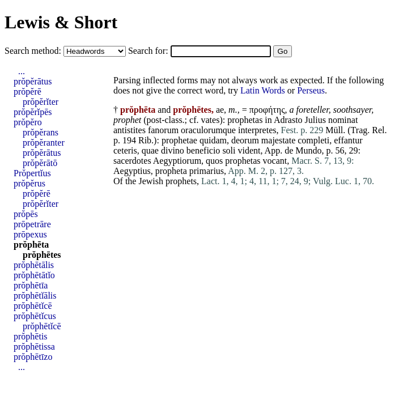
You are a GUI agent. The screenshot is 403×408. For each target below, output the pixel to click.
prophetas (244, 120)
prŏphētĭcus (35, 316)
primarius (206, 171)
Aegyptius (132, 171)
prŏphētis (31, 336)
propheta (171, 171)
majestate (278, 140)
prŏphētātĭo (34, 275)
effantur (348, 140)
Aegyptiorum (177, 160)
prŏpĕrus (29, 183)
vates (210, 120)
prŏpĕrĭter (40, 102)
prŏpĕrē (27, 91)
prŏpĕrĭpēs (33, 112)
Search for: (149, 51)
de (289, 150)
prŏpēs (26, 214)
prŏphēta (31, 244)
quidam (213, 140)
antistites (129, 130)
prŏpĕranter (44, 142)
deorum (245, 140)
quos (214, 160)
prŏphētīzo (33, 357)
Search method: (34, 51)
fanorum (163, 130)
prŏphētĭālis (35, 295)
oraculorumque (208, 130)
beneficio (203, 150)
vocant (275, 160)
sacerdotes (132, 160)
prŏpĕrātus (33, 81)
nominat (343, 120)
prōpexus (30, 234)
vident (249, 150)
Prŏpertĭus (32, 173)
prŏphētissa (34, 346)
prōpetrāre (32, 224)
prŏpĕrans (40, 132)
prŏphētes (42, 255)
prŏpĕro (28, 122)
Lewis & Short (61, 22)
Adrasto (288, 120)
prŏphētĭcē (33, 306)
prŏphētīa (31, 285)
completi (313, 140)
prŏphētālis (34, 265)
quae (150, 150)
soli (228, 150)
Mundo (308, 150)
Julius (315, 120)
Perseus (311, 90)
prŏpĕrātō (40, 163)
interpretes (257, 130)
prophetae (179, 140)
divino (172, 150)
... (21, 71)
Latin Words (262, 90)
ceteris (125, 150)
